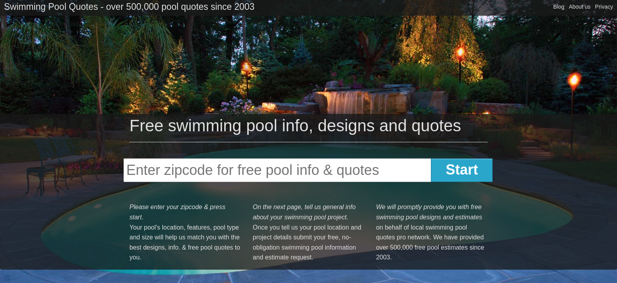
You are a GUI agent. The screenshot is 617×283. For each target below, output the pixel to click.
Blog (558, 7)
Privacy (604, 7)
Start (462, 170)
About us (579, 7)
